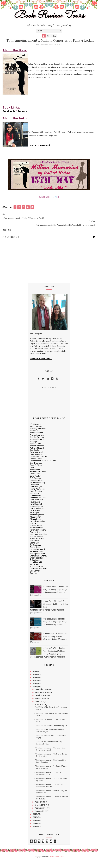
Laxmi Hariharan (37, 514)
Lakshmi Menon (36, 512)
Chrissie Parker (36, 465)
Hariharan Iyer (36, 493)
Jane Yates (34, 499)
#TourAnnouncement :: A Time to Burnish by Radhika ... (51, 804)
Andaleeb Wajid (36, 439)
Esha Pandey (35, 482)
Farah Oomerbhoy (37, 488)
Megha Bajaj (35, 525)
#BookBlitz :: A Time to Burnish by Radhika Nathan (48, 749)
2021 (35, 683)
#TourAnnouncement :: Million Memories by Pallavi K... (51, 785)
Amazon (22, 117)
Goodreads (9, 117)
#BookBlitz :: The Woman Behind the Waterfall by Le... (49, 736)
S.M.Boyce (34, 547)
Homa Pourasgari (37, 495)
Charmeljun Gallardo (38, 463)
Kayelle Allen (35, 508)
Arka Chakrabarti (37, 452)
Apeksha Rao (35, 450)
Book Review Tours (49, 16)
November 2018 (42, 698)
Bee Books (34, 456)
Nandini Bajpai (36, 532)
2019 (35, 690)
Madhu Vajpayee (37, 521)
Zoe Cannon (35, 577)
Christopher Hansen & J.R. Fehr (43, 467)
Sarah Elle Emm (36, 557)
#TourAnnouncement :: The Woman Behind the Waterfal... (48, 791)
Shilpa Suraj (35, 566)
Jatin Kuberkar (36, 501)
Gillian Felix (34, 491)
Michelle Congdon (37, 527)
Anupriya (33, 447)
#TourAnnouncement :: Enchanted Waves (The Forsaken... (50, 773)
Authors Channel (37, 454)
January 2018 (41, 817)
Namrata (34, 529)
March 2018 (40, 811)
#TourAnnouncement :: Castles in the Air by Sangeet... (50, 761)
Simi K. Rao (34, 570)
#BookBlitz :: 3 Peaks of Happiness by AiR (50, 731)
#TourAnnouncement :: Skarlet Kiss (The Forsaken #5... (50, 798)
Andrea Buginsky (37, 441)
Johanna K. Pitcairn (38, 504)
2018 (35, 693)
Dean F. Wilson (36, 471)
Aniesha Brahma (37, 443)
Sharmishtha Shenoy (38, 562)
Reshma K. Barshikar (38, 540)
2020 (35, 687)
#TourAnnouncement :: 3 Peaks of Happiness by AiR (47, 779)
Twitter (32, 151)
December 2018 (42, 695)
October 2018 (41, 701)
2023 (35, 677)
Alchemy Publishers (38, 434)
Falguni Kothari (36, 486)
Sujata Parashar (36, 572)
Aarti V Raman (36, 432)
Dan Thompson (36, 469)
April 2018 (39, 808)
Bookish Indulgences (51, 347)
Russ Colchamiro (37, 544)
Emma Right (35, 480)
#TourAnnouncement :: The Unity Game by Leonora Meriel (50, 755)
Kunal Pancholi (36, 510)
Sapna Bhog (35, 553)
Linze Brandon (36, 516)
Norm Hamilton (36, 534)
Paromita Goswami (38, 536)
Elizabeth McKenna (38, 478)
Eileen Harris (35, 476)
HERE (54, 203)
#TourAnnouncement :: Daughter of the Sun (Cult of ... (50, 767)
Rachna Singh (35, 538)
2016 (35, 823)
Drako (32, 473)
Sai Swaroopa (35, 551)
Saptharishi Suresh (37, 555)
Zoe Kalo (34, 579)
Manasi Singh (35, 523)
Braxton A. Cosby (37, 458)
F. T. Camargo (35, 484)
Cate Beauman (36, 460)
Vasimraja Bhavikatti (38, 575)
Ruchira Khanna (36, 542)
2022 (35, 680)
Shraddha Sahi (36, 568)
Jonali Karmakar (36, 506)
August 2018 (41, 704)
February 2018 (41, 814)
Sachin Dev (34, 549)
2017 (35, 820)
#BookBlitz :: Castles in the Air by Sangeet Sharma (51, 720)
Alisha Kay (34, 437)
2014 (35, 829)
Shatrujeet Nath (37, 564)
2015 (35, 826)
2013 (35, 832)
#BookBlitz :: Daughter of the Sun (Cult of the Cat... (51, 726)
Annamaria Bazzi (37, 445)
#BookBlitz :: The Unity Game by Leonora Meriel (50, 714)
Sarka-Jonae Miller (37, 560)
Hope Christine (36, 497)
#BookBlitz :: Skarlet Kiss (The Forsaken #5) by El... (50, 743)
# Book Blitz (51, 36)
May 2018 (39, 711)
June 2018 (39, 707)
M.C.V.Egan (34, 519)
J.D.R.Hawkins (35, 430)
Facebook (45, 151)
